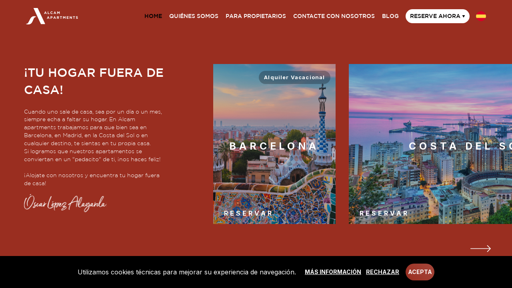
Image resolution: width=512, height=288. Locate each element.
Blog (390, 16)
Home (153, 16)
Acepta (420, 271)
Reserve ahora (437, 16)
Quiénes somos (193, 16)
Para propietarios (256, 16)
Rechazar (382, 271)
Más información (333, 271)
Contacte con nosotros (334, 16)
